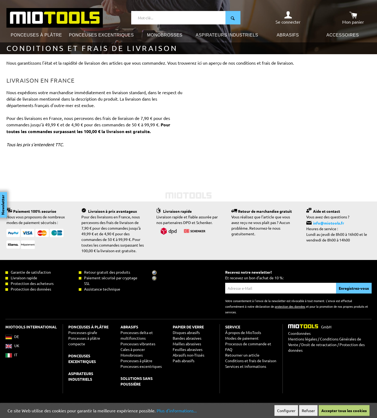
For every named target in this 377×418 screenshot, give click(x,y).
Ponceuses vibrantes (137, 343)
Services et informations (245, 366)
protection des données (290, 306)
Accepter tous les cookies (344, 410)
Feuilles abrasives (187, 349)
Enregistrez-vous (354, 288)
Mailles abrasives (187, 343)
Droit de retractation (319, 344)
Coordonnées (299, 333)
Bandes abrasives (187, 338)
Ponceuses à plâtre (136, 360)
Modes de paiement (242, 338)
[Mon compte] (288, 17)
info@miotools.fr (328, 223)
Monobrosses (131, 355)
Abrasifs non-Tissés (188, 355)
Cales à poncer (132, 349)
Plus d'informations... (177, 410)
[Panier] (353, 17)
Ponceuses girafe (82, 332)
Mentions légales (302, 338)
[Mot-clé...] (178, 17)
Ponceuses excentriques (141, 366)
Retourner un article (242, 355)
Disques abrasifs (186, 332)
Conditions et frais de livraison (250, 360)
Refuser (308, 410)
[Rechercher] (232, 17)
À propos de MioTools (243, 332)
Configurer (286, 410)
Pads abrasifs (183, 360)
